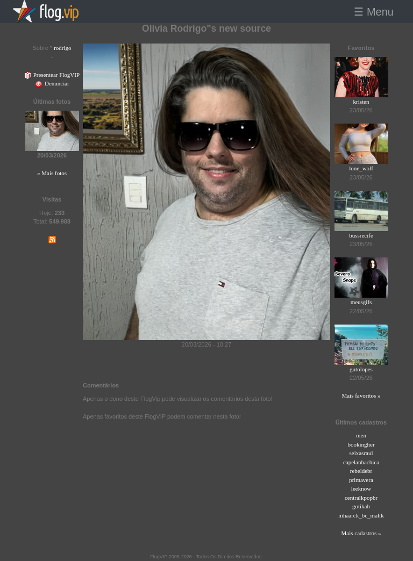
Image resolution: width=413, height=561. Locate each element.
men (361, 435)
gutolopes (361, 369)
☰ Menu (374, 12)
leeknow (361, 488)
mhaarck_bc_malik (360, 515)
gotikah (361, 506)
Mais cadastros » (361, 533)
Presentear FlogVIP (52, 74)
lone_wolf (361, 168)
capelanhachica (361, 462)
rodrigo (62, 48)
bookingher (360, 444)
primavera (361, 480)
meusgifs (361, 302)
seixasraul (361, 453)
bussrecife (361, 235)
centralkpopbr (361, 497)
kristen (361, 101)
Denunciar (51, 83)
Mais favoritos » (360, 395)
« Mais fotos (52, 173)
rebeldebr (361, 471)
